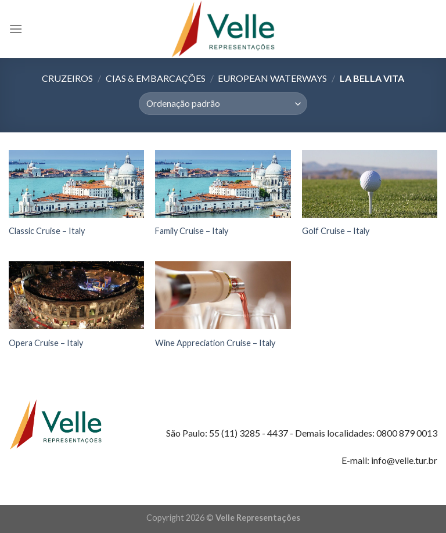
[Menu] (16, 29)
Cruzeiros (67, 78)
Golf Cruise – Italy (335, 231)
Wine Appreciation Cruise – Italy (215, 343)
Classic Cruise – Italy (47, 231)
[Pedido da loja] (223, 103)
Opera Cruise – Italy (46, 343)
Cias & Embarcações (156, 78)
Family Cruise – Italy (191, 231)
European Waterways (272, 78)
